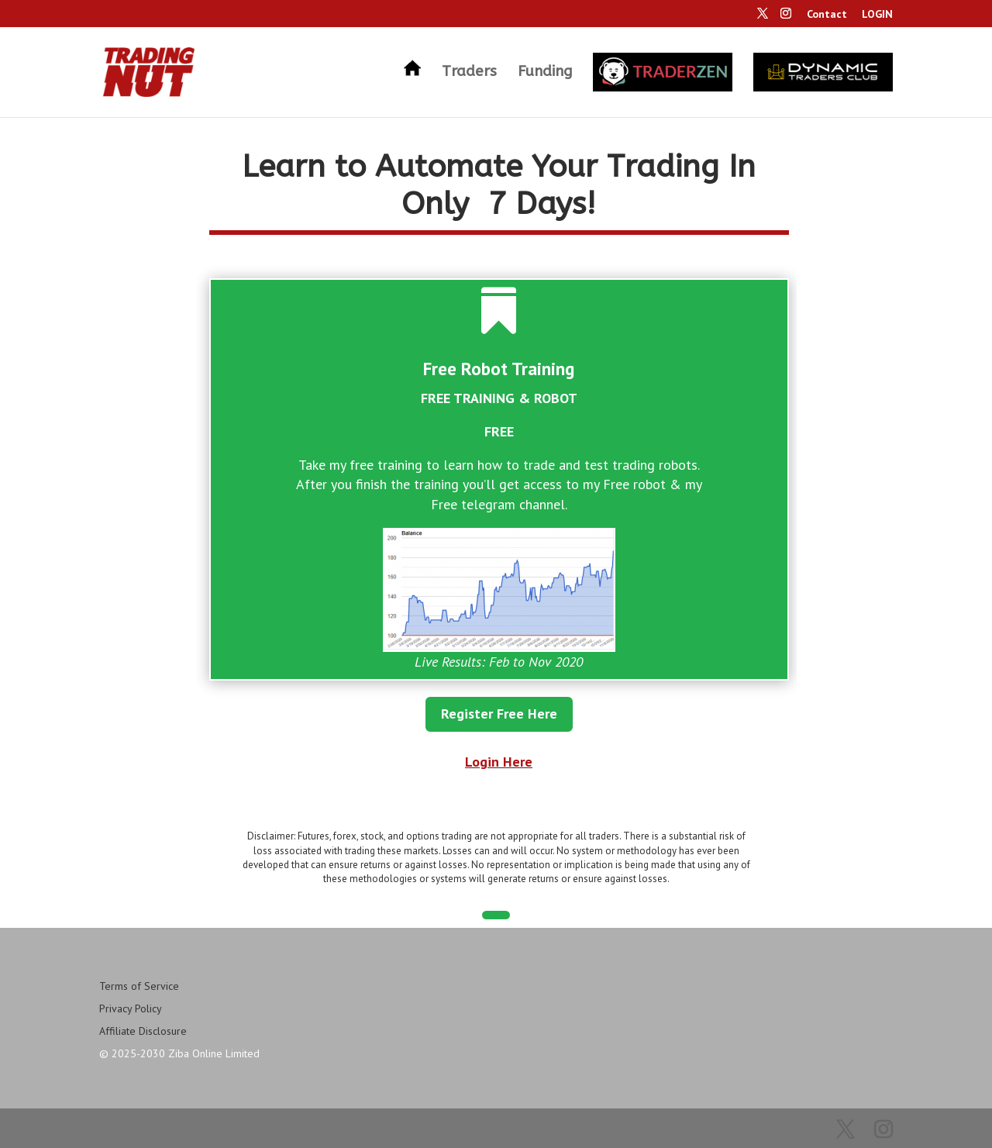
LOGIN (877, 15)
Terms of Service (139, 986)
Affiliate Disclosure (143, 1031)
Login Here (498, 762)
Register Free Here (499, 713)
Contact (827, 15)
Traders (469, 73)
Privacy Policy (130, 1008)
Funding (545, 73)
